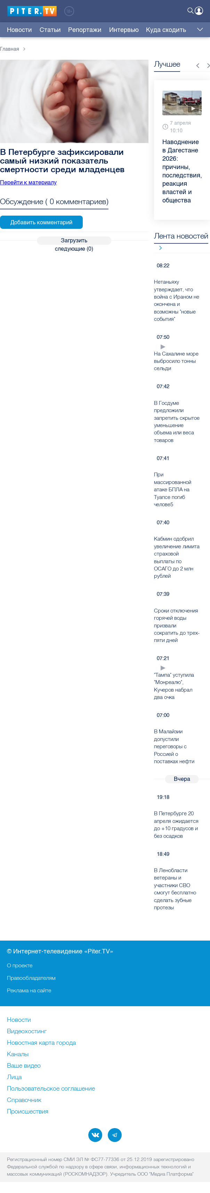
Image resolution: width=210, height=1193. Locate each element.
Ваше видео (24, 1065)
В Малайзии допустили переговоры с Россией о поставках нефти (174, 746)
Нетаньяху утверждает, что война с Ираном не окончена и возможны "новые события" (176, 300)
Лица (14, 1077)
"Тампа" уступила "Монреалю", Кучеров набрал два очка (174, 685)
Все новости (158, 248)
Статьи (43, 30)
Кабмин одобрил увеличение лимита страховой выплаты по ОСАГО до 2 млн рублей (177, 557)
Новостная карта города (41, 1043)
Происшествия (27, 1111)
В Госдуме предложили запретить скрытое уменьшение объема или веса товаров (177, 421)
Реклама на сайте (29, 990)
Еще (198, 30)
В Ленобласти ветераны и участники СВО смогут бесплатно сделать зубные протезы (175, 889)
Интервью (102, 30)
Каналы (18, 1054)
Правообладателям (31, 978)
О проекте (19, 965)
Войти (199, 11)
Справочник (24, 1100)
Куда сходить (138, 30)
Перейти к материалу (28, 182)
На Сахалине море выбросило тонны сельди (176, 361)
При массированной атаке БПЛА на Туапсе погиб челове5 (172, 489)
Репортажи (70, 30)
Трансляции (175, 30)
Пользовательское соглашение (51, 1088)
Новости (19, 30)
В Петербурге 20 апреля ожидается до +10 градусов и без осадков (176, 824)
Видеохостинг (27, 1031)
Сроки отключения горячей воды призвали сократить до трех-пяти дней (177, 625)
